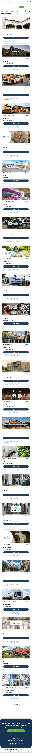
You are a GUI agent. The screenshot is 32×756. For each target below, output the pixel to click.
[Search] (28, 2)
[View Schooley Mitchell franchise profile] (16, 608)
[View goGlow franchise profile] (16, 408)
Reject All (10, 6)
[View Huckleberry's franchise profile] (16, 437)
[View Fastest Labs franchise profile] (16, 380)
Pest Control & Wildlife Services (8, 228)
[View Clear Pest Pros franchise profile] (16, 237)
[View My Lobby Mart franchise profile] (16, 523)
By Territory (26, 13)
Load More (16, 703)
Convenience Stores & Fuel (7, 514)
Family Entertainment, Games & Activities (9, 686)
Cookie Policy (17, 751)
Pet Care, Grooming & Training (8, 543)
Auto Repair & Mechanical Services (8, 114)
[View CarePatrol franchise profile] (16, 151)
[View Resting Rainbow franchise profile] (16, 551)
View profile (16, 36)
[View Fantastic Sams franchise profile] (16, 351)
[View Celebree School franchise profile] (16, 180)
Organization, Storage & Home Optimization (10, 28)
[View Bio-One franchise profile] (16, 94)
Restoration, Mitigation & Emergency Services (10, 571)
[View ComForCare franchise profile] (16, 265)
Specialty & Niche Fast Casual (7, 314)
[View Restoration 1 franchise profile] (16, 580)
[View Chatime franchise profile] (16, 208)
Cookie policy (26, 4)
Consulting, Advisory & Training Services (9, 600)
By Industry (15, 13)
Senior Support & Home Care (7, 143)
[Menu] (30, 2)
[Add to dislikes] (14, 40)
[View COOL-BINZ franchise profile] (16, 294)
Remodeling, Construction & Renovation (9, 629)
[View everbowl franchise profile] (16, 322)
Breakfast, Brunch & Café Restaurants (9, 429)
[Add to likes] (11, 40)
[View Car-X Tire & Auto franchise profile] (16, 122)
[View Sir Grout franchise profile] (16, 637)
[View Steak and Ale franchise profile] (16, 665)
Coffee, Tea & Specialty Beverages (8, 200)
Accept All (21, 6)
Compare (6, 40)
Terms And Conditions (25, 751)
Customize (16, 6)
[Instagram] (10, 744)
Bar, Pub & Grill (5, 57)
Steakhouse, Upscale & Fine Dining (8, 657)
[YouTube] (16, 744)
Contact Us (3, 751)
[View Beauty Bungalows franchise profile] (16, 37)
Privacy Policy (10, 751)
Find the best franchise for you (16, 730)
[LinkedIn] (13, 744)
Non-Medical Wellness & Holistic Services (9, 457)
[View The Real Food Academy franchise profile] (16, 694)
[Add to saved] (17, 40)
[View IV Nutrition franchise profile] (16, 465)
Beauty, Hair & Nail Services (7, 343)
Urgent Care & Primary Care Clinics (8, 371)
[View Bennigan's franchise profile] (16, 65)
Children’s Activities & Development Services (10, 171)
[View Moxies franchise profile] (16, 494)
